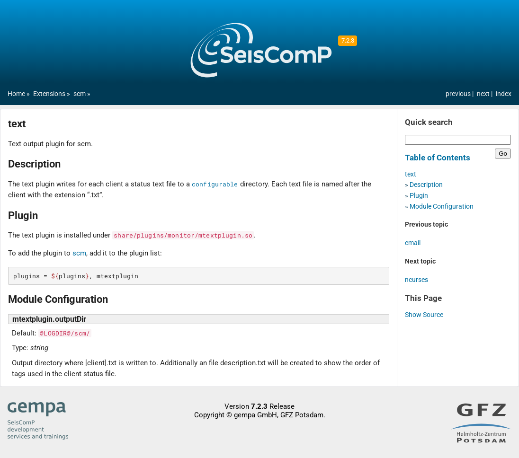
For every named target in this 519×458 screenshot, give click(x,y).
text (410, 174)
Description (426, 185)
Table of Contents (437, 157)
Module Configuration (442, 207)
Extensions (49, 94)
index (503, 94)
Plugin (419, 196)
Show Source (424, 315)
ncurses (416, 280)
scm (79, 94)
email (413, 243)
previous (459, 94)
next (484, 94)
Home (16, 94)
